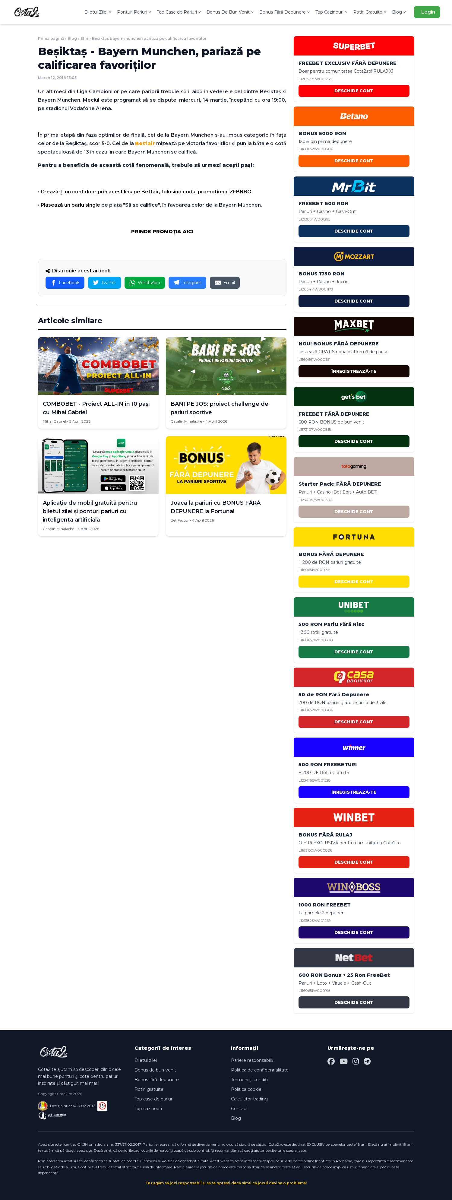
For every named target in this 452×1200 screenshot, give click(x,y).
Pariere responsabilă (252, 1060)
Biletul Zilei (98, 12)
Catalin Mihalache (186, 421)
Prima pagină (51, 38)
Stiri (84, 38)
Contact (239, 1108)
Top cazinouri (148, 1108)
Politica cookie (246, 1089)
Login (428, 12)
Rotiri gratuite (148, 1089)
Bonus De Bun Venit (230, 12)
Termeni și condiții (250, 1079)
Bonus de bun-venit (155, 1070)
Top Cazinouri (331, 12)
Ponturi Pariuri (134, 12)
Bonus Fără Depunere (285, 12)
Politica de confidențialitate (260, 1070)
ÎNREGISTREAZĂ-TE (353, 371)
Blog (399, 12)
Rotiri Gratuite (370, 12)
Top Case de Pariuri (179, 12)
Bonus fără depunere (156, 1079)
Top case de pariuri (153, 1099)
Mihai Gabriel (54, 421)
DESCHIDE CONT (353, 91)
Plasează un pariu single (70, 205)
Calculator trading (249, 1099)
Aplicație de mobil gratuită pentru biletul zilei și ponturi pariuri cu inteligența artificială (90, 511)
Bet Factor (180, 520)
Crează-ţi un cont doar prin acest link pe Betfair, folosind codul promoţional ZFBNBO (146, 192)
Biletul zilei (145, 1060)
